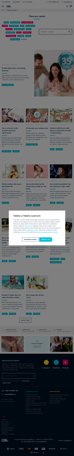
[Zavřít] (63, 212)
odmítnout (23, 232)
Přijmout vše (28, 226)
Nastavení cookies (33, 230)
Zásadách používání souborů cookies (46, 232)
